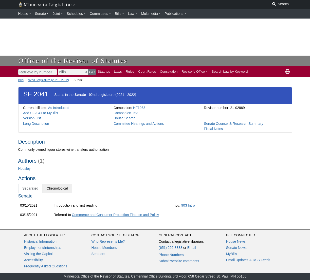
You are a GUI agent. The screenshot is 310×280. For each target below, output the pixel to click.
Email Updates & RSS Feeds (248, 260)
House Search (124, 118)
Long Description (36, 124)
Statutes (104, 71)
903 (184, 205)
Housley (24, 169)
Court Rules (147, 71)
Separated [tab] (30, 188)
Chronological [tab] (57, 188)
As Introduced (58, 108)
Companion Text (125, 113)
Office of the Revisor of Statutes (73, 61)
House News (236, 241)
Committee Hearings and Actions (138, 124)
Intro (191, 205)
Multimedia (149, 14)
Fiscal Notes (213, 129)
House (23, 14)
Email (191, 248)
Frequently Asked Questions (45, 266)
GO (92, 72)
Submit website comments (179, 261)
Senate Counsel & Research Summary (233, 124)
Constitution (169, 71)
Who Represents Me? (108, 241)
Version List (32, 118)
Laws (118, 71)
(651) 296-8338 (170, 248)
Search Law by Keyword (230, 71)
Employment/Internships (42, 248)
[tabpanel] (155, 206)
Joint (56, 14)
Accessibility (33, 260)
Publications (174, 14)
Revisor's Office (193, 71)
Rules (130, 71)
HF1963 (139, 108)
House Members (104, 248)
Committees (99, 14)
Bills (118, 14)
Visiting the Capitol (38, 254)
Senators (98, 254)
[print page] (287, 71)
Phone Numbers (171, 255)
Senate (40, 14)
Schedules (75, 14)
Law (131, 14)
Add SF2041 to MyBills (40, 113)
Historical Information (40, 241)
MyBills (231, 254)
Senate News (236, 248)
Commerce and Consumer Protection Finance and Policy (115, 215)
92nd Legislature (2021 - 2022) (48, 80)
